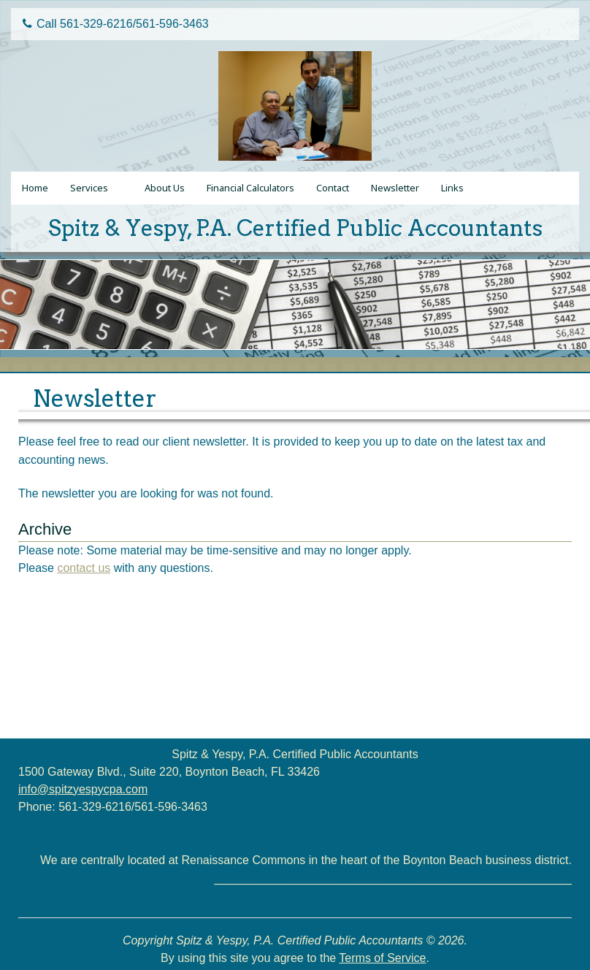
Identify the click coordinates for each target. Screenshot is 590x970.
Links (452, 187)
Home (35, 187)
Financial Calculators (250, 187)
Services (89, 187)
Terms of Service (382, 958)
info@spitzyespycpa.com (83, 789)
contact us (83, 568)
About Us (165, 187)
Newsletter (395, 187)
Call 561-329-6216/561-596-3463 (116, 24)
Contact (332, 187)
